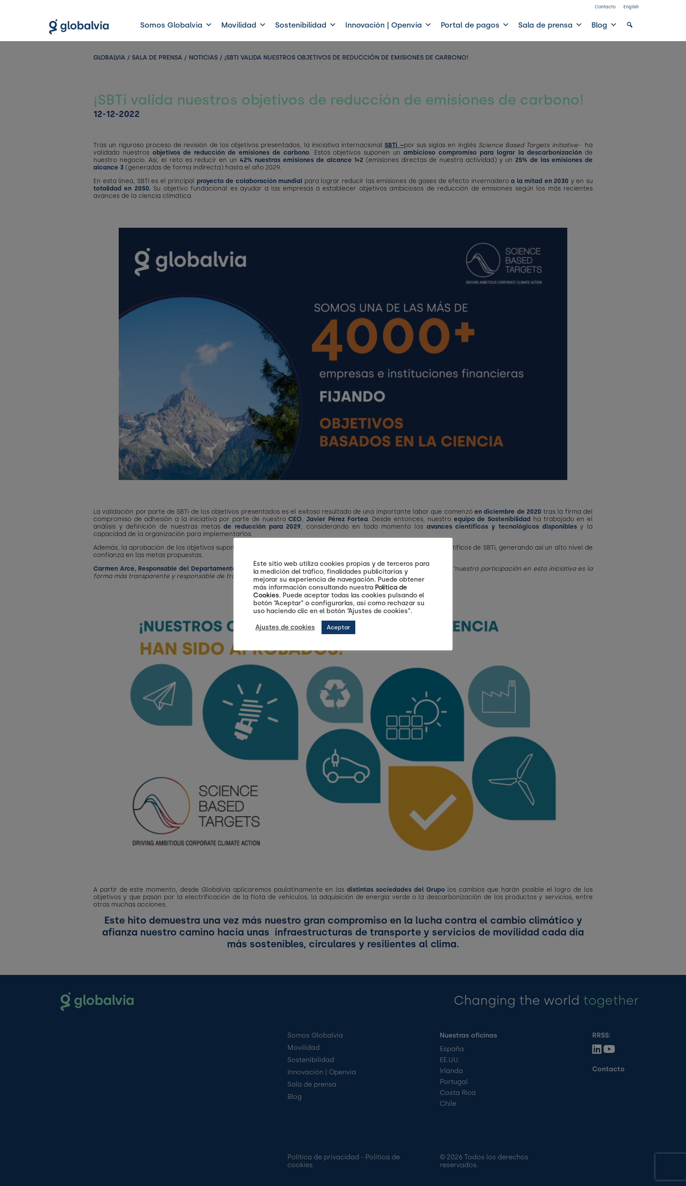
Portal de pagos (475, 25)
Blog (604, 25)
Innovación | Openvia (388, 25)
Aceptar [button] (338, 627)
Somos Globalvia (176, 25)
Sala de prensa (550, 25)
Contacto (605, 6)
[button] (630, 25)
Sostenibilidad (305, 25)
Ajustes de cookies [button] (285, 627)
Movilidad (243, 25)
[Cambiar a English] (631, 8)
